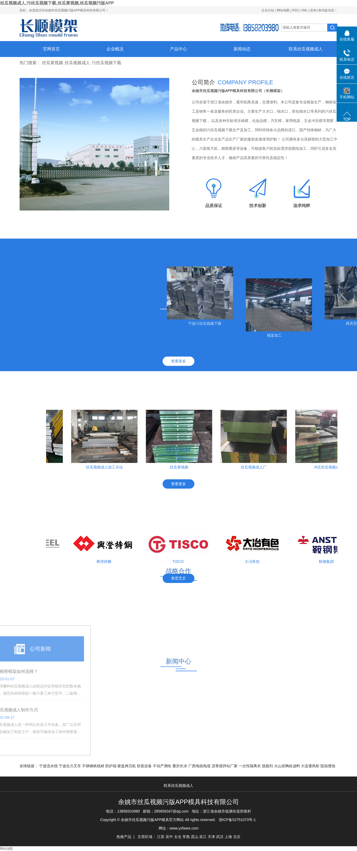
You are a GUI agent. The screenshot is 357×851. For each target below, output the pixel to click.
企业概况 (114, 49)
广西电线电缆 (200, 766)
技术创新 (257, 205)
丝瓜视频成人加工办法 (107, 467)
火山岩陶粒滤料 (287, 766)
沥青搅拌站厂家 (225, 766)
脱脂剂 (268, 766)
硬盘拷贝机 (127, 766)
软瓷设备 (145, 766)
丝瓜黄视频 (52, 62)
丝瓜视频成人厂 (256, 467)
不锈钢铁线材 (93, 766)
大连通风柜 (310, 766)
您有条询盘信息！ (323, 10)
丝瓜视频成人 (77, 62)
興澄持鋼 (106, 561)
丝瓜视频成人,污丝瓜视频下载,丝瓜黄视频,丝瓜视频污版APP (57, 3)
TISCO (180, 561)
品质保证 (213, 205)
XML (304, 10)
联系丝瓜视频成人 (306, 49)
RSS (295, 10)
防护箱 (111, 766)
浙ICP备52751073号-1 (237, 820)
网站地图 (283, 10)
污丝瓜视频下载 (106, 62)
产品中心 (178, 49)
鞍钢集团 (329, 561)
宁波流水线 (49, 766)
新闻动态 (242, 49)
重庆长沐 (180, 766)
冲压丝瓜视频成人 (331, 467)
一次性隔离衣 (250, 766)
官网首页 (51, 49)
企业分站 (267, 10)
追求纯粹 (301, 205)
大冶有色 (254, 561)
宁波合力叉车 (70, 766)
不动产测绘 (162, 766)
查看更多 (178, 361)
